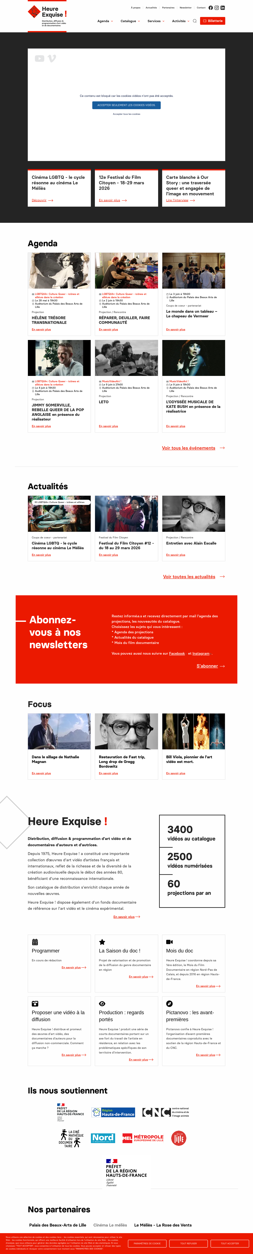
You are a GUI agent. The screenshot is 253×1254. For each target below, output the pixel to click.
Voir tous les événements (188, 448)
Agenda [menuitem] (103, 21)
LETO (104, 402)
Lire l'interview (177, 200)
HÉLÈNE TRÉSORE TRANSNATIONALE (49, 320)
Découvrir (39, 200)
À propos (135, 7)
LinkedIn (222, 7)
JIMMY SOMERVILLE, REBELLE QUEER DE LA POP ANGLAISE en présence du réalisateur (58, 412)
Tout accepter (230, 1243)
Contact (201, 7)
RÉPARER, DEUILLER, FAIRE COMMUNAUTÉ (124, 320)
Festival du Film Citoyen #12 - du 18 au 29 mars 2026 (126, 545)
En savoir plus (109, 200)
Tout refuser (188, 1243)
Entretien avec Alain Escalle (191, 543)
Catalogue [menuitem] (128, 21)
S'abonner (207, 666)
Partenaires (168, 7)
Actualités (151, 7)
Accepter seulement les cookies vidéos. (126, 105)
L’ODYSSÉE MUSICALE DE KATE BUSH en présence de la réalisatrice (193, 407)
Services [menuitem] (154, 21)
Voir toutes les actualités (189, 576)
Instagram (216, 7)
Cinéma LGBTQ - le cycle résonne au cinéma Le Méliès (58, 545)
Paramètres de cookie (147, 1243)
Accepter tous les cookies (126, 114)
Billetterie (215, 21)
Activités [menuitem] (179, 21)
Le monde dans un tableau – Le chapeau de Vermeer (191, 313)
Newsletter (186, 7)
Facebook (210, 7)
